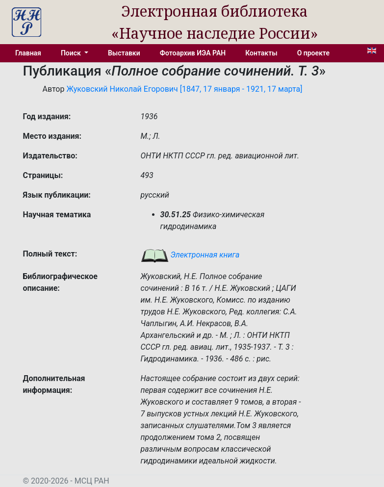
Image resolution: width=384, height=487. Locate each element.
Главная (28, 53)
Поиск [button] (71, 53)
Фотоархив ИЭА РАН (193, 53)
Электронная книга (190, 254)
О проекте (313, 53)
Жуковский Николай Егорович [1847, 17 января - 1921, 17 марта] (184, 89)
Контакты (261, 53)
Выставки (124, 53)
